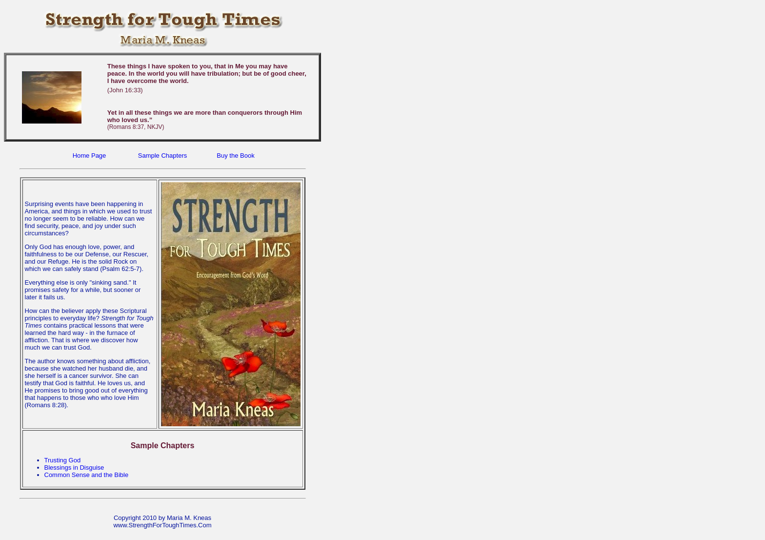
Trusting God (62, 460)
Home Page (89, 155)
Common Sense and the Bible (86, 474)
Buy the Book (235, 155)
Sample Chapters (162, 155)
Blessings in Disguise (74, 467)
